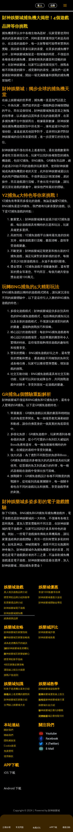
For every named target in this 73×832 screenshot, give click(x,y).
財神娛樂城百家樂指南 (15, 632)
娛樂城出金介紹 (47, 705)
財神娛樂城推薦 (47, 637)
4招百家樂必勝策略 (14, 664)
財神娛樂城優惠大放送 (50, 597)
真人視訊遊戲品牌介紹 (15, 592)
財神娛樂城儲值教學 (49, 688)
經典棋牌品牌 (11, 618)
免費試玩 (36, 828)
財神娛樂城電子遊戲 (14, 608)
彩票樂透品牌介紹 (13, 602)
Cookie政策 (10, 745)
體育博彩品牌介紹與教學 (17, 597)
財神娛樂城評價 (47, 632)
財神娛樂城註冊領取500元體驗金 (51, 716)
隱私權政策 (10, 740)
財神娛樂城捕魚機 (13, 613)
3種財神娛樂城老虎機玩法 (16, 648)
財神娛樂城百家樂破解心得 (17, 653)
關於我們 (8, 729)
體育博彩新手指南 (13, 659)
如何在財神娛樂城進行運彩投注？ (51, 699)
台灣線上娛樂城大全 (14, 704)
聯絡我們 (8, 735)
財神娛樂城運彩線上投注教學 (51, 694)
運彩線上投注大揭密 (14, 669)
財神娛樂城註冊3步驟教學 (51, 710)
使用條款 (8, 756)
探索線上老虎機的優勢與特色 (17, 694)
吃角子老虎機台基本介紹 (17, 688)
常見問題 (20, 827)
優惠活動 (66, 827)
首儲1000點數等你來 (49, 592)
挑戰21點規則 (11, 675)
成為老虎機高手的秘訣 (15, 643)
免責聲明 (8, 751)
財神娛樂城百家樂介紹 (15, 699)
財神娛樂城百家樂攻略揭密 (17, 637)
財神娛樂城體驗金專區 (50, 602)
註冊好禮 (7, 827)
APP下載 (53, 827)
